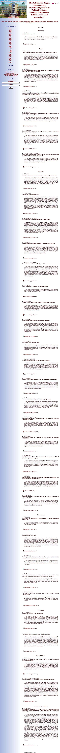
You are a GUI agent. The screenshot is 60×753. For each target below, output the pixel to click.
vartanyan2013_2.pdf (29, 258)
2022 (10, 34)
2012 (10, 53)
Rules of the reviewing (40, 21)
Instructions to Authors (29, 21)
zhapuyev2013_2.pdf (29, 296)
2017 (10, 41)
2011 (10, 54)
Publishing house (30, 22)
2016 (10, 42)
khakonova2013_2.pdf (29, 569)
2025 (10, 30)
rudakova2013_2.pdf (28, 551)
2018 (10, 39)
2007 (10, 59)
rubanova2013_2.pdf (28, 148)
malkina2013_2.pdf (28, 529)
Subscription (50, 21)
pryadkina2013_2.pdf (29, 374)
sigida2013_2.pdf (28, 44)
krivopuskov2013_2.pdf (29, 336)
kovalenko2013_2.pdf (29, 107)
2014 (10, 45)
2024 (10, 31)
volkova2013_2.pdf (28, 281)
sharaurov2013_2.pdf (29, 471)
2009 (10, 57)
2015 (10, 43)
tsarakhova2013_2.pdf (29, 451)
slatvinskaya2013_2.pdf (29, 431)
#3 (10, 50)
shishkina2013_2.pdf (28, 490)
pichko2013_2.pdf (28, 651)
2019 (10, 38)
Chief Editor (15, 21)
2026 (10, 29)
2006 (10, 60)
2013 (10, 46)
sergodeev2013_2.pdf (29, 393)
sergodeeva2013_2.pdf (29, 412)
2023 (10, 33)
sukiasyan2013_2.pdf (29, 701)
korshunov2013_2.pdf (29, 314)
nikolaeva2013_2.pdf (29, 628)
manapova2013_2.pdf (29, 354)
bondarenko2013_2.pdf (29, 237)
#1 (10, 47)
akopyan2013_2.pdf (28, 64)
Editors (21, 21)
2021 (10, 35)
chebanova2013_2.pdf (29, 587)
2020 (10, 37)
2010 (10, 55)
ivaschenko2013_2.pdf (29, 745)
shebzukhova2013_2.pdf (29, 167)
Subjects (10, 21)
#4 (10, 51)
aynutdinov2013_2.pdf (29, 674)
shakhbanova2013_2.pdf (29, 605)
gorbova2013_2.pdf (28, 86)
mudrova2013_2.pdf (28, 126)
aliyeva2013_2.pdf (28, 188)
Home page (4, 21)
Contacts (56, 21)
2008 (10, 58)
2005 (10, 62)
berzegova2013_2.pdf (29, 213)
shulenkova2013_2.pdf (29, 510)
